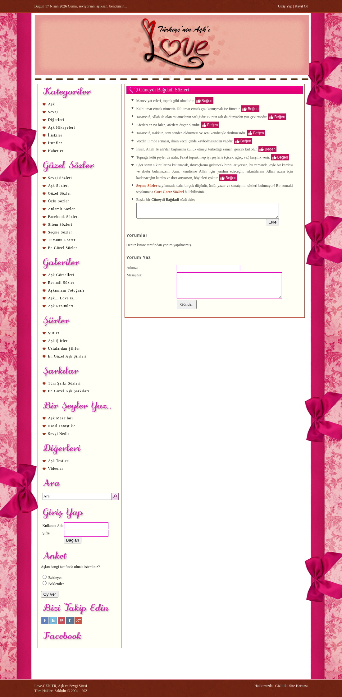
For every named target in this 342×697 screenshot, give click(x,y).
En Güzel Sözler (62, 248)
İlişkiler (55, 135)
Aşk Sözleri (58, 185)
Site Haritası (298, 686)
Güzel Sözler (59, 193)
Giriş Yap (285, 6)
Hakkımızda (263, 686)
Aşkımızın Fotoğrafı (66, 290)
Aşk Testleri (59, 461)
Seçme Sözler (60, 232)
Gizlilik (281, 686)
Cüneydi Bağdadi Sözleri (164, 89)
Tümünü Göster (62, 240)
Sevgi (53, 112)
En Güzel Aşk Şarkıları (68, 391)
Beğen (207, 100)
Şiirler (54, 333)
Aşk (51, 104)
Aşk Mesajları (60, 418)
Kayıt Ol (301, 6)
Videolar (55, 468)
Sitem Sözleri (60, 224)
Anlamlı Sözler (61, 209)
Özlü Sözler (58, 201)
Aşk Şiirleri (58, 341)
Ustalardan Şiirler (64, 348)
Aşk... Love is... (62, 298)
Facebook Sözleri (63, 217)
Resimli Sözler (61, 282)
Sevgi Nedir (59, 434)
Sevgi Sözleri (60, 178)
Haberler (56, 151)
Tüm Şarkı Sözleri (64, 383)
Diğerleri (56, 120)
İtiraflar (55, 143)
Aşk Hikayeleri (61, 127)
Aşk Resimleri (61, 306)
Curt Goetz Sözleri (169, 192)
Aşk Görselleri (61, 275)
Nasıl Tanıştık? (61, 426)
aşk (175, 149)
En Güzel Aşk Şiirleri (67, 356)
